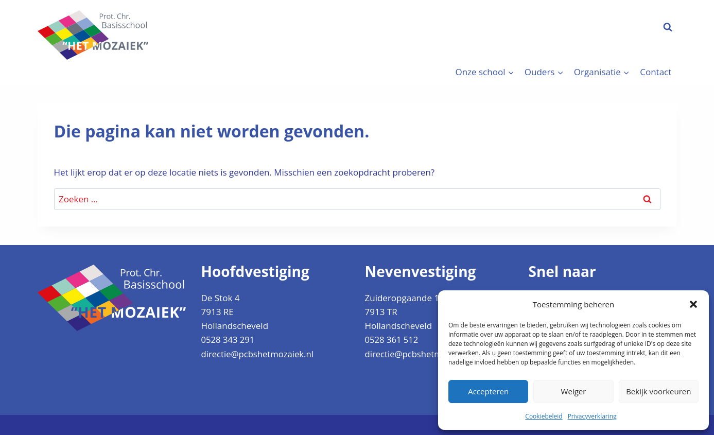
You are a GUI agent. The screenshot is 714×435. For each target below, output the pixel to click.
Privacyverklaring (592, 416)
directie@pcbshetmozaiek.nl (258, 353)
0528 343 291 (228, 339)
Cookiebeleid (543, 416)
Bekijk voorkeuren (658, 391)
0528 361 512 (392, 339)
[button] (693, 304)
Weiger (573, 391)
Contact (655, 72)
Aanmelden (611, 27)
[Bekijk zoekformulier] (667, 27)
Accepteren (488, 391)
